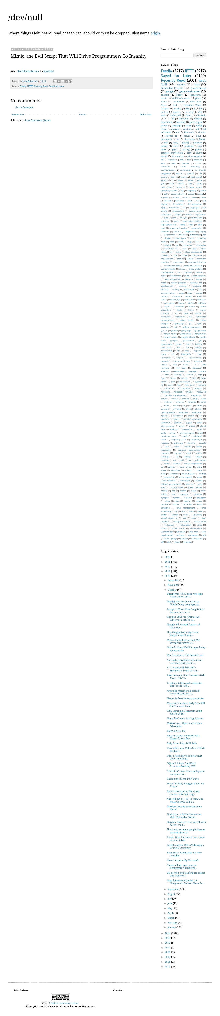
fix (176, 313)
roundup (165, 460)
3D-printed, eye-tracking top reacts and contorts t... (186, 874)
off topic (177, 409)
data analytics (199, 276)
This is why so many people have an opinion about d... (186, 831)
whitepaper (193, 535)
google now (185, 334)
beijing (202, 231)
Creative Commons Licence (64, 1003)
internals (165, 361)
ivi (195, 364)
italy (175, 364)
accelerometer (195, 211)
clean (194, 248)
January (172, 927)
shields (188, 470)
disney (176, 289)
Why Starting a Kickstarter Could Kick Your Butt (184, 712)
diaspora (197, 286)
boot (192, 238)
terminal (165, 504)
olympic (198, 409)
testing (176, 504)
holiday (198, 347)
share (163, 470)
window (184, 538)
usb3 (193, 518)
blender (185, 163)
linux (197, 84)
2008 (168, 961)
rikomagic (165, 456)
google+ (174, 340)
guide (199, 180)
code (175, 255)
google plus (200, 334)
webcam (168, 201)
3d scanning (177, 156)
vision (164, 528)
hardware (197, 142)
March (171, 917)
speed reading (195, 487)
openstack (178, 416)
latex (167, 375)
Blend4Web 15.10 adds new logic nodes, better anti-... (185, 595)
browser (198, 118)
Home (82, 114)
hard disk (166, 347)
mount (164, 399)
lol (162, 385)
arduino (177, 108)
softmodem (185, 480)
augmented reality (178, 228)
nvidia (176, 405)
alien (166, 218)
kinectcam (165, 371)
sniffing (202, 474)
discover (165, 289)
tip (176, 511)
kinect (176, 146)
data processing (172, 279)
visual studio (178, 528)
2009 (168, 957)
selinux (171, 467)
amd (174, 218)
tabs (177, 501)
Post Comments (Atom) (38, 120)
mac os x (189, 385)
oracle (191, 416)
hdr (178, 347)
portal (163, 433)
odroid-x (165, 409)
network (180, 402)
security (189, 112)
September (174, 889)
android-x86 (197, 218)
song (200, 194)
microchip (169, 388)
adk (181, 160)
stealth (183, 491)
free (166, 142)
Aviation (172, 160)
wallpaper (180, 532)
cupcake (187, 272)
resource (165, 453)
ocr (190, 405)
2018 (168, 561)
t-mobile (188, 498)
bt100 (181, 242)
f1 (173, 180)
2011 (168, 947)
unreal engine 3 (169, 518)
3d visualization (194, 156)
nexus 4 (181, 187)
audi (163, 228)
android (165, 94)
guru (163, 183)
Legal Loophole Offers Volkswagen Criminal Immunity (185, 846)
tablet (167, 501)
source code (177, 487)
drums (164, 177)
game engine (196, 122)
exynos (192, 306)
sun (173, 494)
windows (187, 129)
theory (199, 504)
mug (195, 399)
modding (188, 146)
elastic (184, 177)
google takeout (188, 337)
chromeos (201, 245)
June (170, 903)
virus (199, 525)
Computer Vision (192, 105)
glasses (164, 330)
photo (199, 422)
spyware (164, 197)
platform (174, 429)
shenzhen (175, 470)
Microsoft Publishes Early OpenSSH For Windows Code (186, 704)
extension (179, 306)
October (172, 589)
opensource (195, 95)
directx (190, 173)
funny (175, 142)
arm (178, 132)
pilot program (167, 426)
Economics (174, 207)
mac (179, 385)
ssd (173, 491)
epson (181, 303)
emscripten (175, 299)
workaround (197, 538)
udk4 (185, 515)
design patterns (178, 283)
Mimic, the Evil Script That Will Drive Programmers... (183, 641)
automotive (197, 228)
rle (177, 456)
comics (181, 84)
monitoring (196, 395)
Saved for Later (56, 86)
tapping (187, 501)
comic (180, 259)
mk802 (189, 392)
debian (188, 279)
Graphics (165, 108)
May (170, 908)
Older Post (145, 114)
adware (178, 214)
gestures (165, 327)
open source (196, 187)
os (200, 416)
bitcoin (182, 235)
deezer (199, 279)
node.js (164, 112)
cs (179, 272)
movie (164, 129)
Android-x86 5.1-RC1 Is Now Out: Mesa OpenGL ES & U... (185, 800)
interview (198, 361)
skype (199, 470)
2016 (168, 571)
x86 (197, 129)
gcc (190, 323)
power (173, 433)
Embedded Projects (172, 88)
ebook (174, 177)
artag (182, 224)
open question (168, 412)
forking (198, 313)
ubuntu (199, 153)
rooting (187, 456)
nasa (203, 399)
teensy (199, 501)
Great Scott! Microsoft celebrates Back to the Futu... (184, 684)
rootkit (199, 456)
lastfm (203, 371)
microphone (184, 388)
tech (189, 153)
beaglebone (190, 231)
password (165, 422)
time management (186, 508)
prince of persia (187, 433)
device (179, 173)
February (173, 922)
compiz (189, 259)
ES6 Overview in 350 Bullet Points (185, 655)
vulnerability (167, 532)
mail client (166, 187)
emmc (164, 299)
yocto (177, 542)
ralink (163, 439)
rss (189, 460)
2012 (168, 942)
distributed (189, 289)
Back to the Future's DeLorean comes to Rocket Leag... (183, 793)
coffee (184, 255)
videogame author (181, 521)
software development (171, 484)
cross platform (195, 269)
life (200, 108)
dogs (189, 293)
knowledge (179, 371)
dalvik (163, 276)
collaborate (197, 255)
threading (165, 508)
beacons (177, 231)
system (176, 498)
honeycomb (166, 351)
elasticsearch (196, 177)
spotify (164, 491)
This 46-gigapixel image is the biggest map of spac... (182, 633)
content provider (172, 266)
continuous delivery (193, 266)
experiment (167, 122)
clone (178, 252)
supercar (184, 494)
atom (200, 224)
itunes (185, 364)
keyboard (197, 368)
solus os (189, 484)
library (188, 115)
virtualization (186, 525)
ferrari (181, 180)
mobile (199, 125)
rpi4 (182, 460)
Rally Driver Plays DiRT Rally (182, 743)
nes (200, 146)
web (200, 112)
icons (163, 354)
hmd (171, 183)
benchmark (169, 235)
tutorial (176, 197)
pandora (165, 419)
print (200, 433)
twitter (164, 515)
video (203, 197)
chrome (202, 132)
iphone (164, 146)
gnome (174, 330)
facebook (180, 122)
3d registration (195, 204)
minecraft (165, 392)
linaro (173, 378)
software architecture (172, 153)
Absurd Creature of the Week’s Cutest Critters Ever (183, 737)
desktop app (196, 283)
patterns (178, 422)
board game (180, 238)
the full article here (28, 71)
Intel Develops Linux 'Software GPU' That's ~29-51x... (186, 677)
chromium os (170, 248)
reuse (188, 453)
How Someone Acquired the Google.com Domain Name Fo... (186, 882)
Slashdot (48, 71)
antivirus (165, 221)
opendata (183, 412)
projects (177, 112)
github (198, 98)
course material (168, 269)
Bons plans (196, 101)
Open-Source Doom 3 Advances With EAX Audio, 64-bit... (184, 816)
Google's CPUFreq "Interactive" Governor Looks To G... (183, 618)
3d (173, 118)
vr (165, 118)
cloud (198, 135)
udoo (185, 197)
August (172, 894)
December (173, 580)
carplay (167, 245)
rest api (178, 453)
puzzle (185, 436)
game (190, 180)
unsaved (175, 129)
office (188, 409)
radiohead (197, 436)
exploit (164, 180)
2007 (168, 966)
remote (187, 446)
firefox (202, 139)
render (199, 446)
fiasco (191, 310)
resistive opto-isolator (189, 450)
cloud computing (190, 166)
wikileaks (179, 201)
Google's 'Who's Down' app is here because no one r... (185, 611)
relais (176, 446)
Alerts (164, 101)
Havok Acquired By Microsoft (182, 860)
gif (176, 327)
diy (200, 173)
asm (191, 224)
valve (194, 197)
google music (170, 334)
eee (178, 139)
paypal (189, 422)
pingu (182, 426)
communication (168, 170)
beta (173, 163)
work (163, 115)
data (187, 276)
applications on (168, 224)
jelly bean (181, 368)
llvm (173, 382)
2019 (168, 557)
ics (173, 354)
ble (204, 235)
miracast (178, 392)
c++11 (198, 163)
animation (184, 118)
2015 (168, 576)
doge (181, 293)
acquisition (166, 214)
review (199, 453)
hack (188, 344)
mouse (174, 399)
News (163, 105)
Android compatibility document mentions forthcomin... (184, 661)
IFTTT (30, 86)
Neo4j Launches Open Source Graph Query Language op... (183, 603)
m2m (170, 385)
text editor (187, 504)
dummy (188, 296)
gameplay (179, 323)
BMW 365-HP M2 (176, 731)
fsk (190, 317)
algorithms (201, 214)
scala (166, 463)
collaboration (167, 259)
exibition (202, 303)
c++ (197, 242)
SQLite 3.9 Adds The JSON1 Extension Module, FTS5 (181, 765)
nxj (184, 405)
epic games (169, 303)
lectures (189, 375)
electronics (189, 139)
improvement (195, 358)
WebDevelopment (181, 98)
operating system (169, 190)
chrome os (171, 135)
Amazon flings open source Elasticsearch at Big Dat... (182, 866)
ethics (191, 303)
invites (164, 364)
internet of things (181, 361)
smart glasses (188, 474)
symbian (198, 494)
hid (187, 347)
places (192, 426)
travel (199, 511)
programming (198, 88)
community (185, 170)
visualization (196, 528)
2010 (168, 952)
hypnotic (198, 351)
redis (167, 446)
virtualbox (169, 525)
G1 (184, 207)
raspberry (191, 190)
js (194, 108)
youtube (187, 542)
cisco (184, 248)
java (187, 108)
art (188, 160)
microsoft (201, 115)
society (191, 194)
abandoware (178, 211)
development (167, 286)
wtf (162, 542)
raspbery (165, 443)
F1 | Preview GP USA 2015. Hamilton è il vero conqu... (183, 669)
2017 (168, 566)
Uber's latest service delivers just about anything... (184, 757)
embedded (175, 115)
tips (183, 511)
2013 (168, 938)
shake (199, 467)
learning (177, 375)
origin (155, 33)
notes (166, 405)
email (199, 296)
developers (166, 139)
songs (200, 484)
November (174, 584)
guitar (179, 344)
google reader (170, 337)
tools (191, 511)
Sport (179, 94)
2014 (168, 933)
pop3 (199, 429)
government (188, 340)
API (162, 160)
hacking (198, 344)
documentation (168, 293)
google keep (200, 330)
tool (175, 105)
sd (162, 467)
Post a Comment (25, 107)
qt (182, 190)
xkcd (190, 201)
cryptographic (167, 272)
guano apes (166, 344)
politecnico (179, 101)
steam (193, 491)
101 (197, 201)
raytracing (178, 443)
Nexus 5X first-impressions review (185, 698)
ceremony (187, 245)
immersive (166, 358)
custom (199, 272)
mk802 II (201, 392)
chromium (166, 166)
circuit (187, 135)
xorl (169, 542)
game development (189, 91)
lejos (163, 378)
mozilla (185, 399)
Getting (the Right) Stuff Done (183, 778)
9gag (163, 207)
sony (163, 487)
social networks (168, 480)
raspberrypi (196, 439)
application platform (192, 221)
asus (163, 163)
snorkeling (169, 477)
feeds (179, 310)
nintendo (192, 402)
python (198, 149)
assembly (198, 160)
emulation (189, 299)
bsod (172, 242)
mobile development (175, 395)
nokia (203, 402)
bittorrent (194, 235)
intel (190, 183)
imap (199, 354)
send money (186, 467)
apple (176, 221)
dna (200, 289)
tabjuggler (201, 498)
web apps (193, 532)
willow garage (170, 538)
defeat (163, 283)
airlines (188, 214)
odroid (199, 405)
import (180, 358)
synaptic (165, 498)
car (204, 242)
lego (200, 375)
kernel (188, 125)
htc (178, 351)
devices (182, 286)
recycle (202, 443)
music (164, 98)
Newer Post (18, 114)
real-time (191, 443)
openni (164, 416)
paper (164, 149)
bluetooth (189, 132)
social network (177, 194)
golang (185, 142)
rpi (174, 460)
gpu (200, 340)
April (170, 913)
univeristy (197, 515)
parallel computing (193, 419)
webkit (164, 156)
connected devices (197, 262)
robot (203, 190)
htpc (187, 351)
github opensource (192, 327)
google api (186, 330)
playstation (187, 429)
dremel (199, 293)
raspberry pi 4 (178, 439)
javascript (176, 125)
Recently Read (41, 86)
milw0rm (198, 388)
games (164, 125)
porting (186, 149)
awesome (165, 231)
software (198, 480)
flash (186, 313)
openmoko (197, 412)
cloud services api (193, 252)
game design (187, 320)
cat (177, 245)
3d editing (178, 204)
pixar (174, 149)
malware (202, 385)
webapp (180, 535)
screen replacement (193, 463)
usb (184, 518)
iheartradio (186, 354)
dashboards (175, 276)
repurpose (165, 450)
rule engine (200, 460)
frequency (180, 317)
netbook (168, 402)
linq (194, 378)
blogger (167, 238)
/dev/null (25, 17)
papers (176, 419)
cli (171, 252)
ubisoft (175, 515)
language (192, 371)
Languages (194, 207)
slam (163, 474)
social (199, 477)
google (169, 91)
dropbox (176, 296)
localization (184, 382)
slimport (174, 474)
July (170, 898)
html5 (181, 183)
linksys (184, 378)
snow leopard (185, 477)
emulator (201, 299)
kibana (199, 183)
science (176, 463)
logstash (198, 382)
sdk (165, 194)
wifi (204, 535)
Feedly (23, 86)
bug (189, 242)
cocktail (164, 255)
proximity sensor (169, 436)
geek (200, 323)
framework (166, 317)
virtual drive (200, 521)
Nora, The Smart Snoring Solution (185, 718)
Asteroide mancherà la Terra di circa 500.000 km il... (183, 692)
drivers (164, 296)
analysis (184, 218)
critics (182, 269)
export (167, 306)
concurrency (179, 262)
